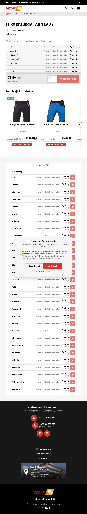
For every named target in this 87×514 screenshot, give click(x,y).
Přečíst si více (11, 34)
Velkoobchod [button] (42, 454)
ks (50, 77)
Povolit (53, 266)
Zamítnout (34, 266)
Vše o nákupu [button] (42, 449)
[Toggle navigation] (65, 8)
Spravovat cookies (43, 271)
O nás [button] (42, 458)
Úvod (16, 14)
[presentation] (81, 122)
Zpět (8, 14)
